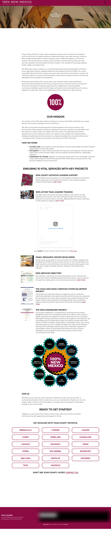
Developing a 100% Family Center (11, 514)
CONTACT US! (72, 467)
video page (73, 251)
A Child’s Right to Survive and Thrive (12, 512)
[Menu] (105, 2)
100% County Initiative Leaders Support (57, 175)
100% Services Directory (49, 273)
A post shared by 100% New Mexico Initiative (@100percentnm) (55, 247)
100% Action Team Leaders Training (54, 192)
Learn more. (57, 182)
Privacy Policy (46, 519)
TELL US (66, 519)
